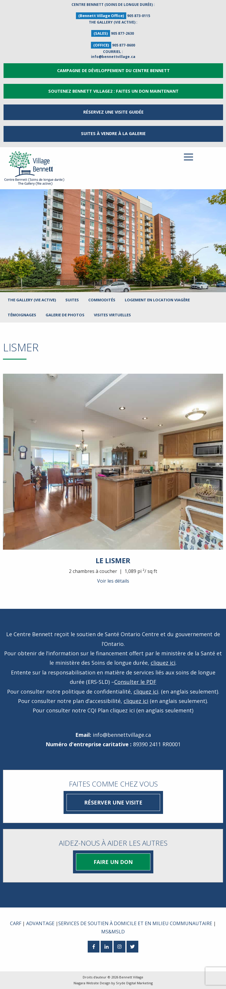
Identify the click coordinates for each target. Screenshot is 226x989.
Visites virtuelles (112, 315)
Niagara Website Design (92, 983)
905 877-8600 (123, 45)
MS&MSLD (113, 931)
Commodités (101, 299)
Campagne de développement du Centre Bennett (113, 70)
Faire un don (113, 861)
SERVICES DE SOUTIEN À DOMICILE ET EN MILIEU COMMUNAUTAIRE (135, 923)
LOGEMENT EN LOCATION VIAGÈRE (157, 299)
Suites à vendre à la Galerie (113, 133)
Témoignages (22, 315)
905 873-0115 (138, 15)
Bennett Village (131, 977)
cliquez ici (163, 662)
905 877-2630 (122, 33)
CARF (15, 923)
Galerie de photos (65, 315)
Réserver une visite (113, 802)
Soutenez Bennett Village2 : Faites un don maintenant (113, 91)
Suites (72, 299)
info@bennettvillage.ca (113, 56)
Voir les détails (113, 581)
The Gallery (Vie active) (32, 299)
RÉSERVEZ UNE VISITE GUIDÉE (113, 112)
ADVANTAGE (40, 923)
